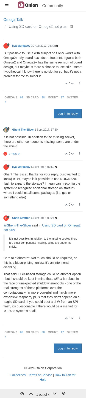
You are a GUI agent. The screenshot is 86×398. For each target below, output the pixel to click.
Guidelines (18, 375)
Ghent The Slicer (23, 129)
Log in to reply (68, 113)
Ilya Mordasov (21, 45)
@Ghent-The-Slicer (17, 225)
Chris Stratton (21, 218)
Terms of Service (40, 375)
